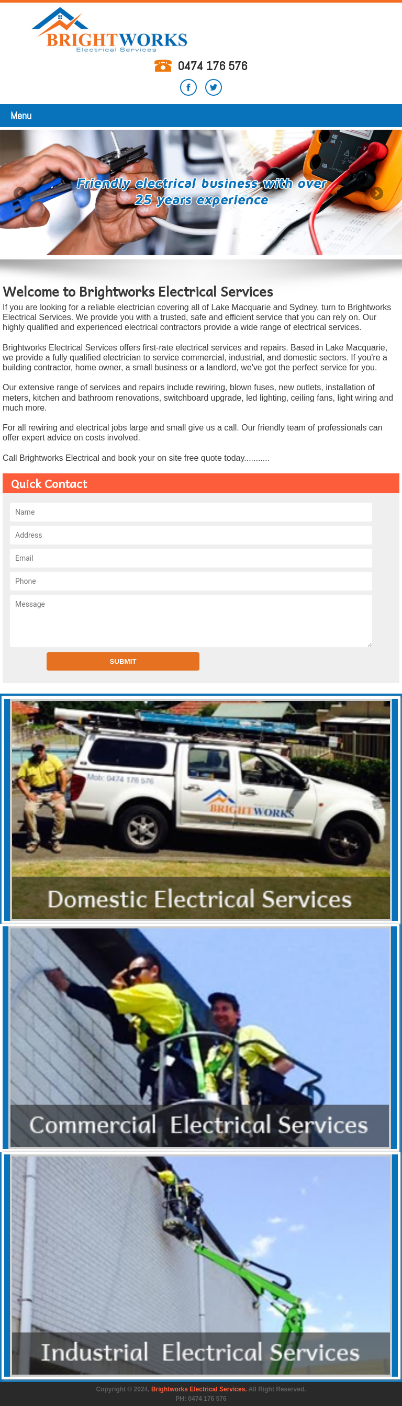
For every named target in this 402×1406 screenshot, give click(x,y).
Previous (21, 194)
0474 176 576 (212, 66)
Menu (20, 115)
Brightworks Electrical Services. (199, 1389)
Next (376, 194)
